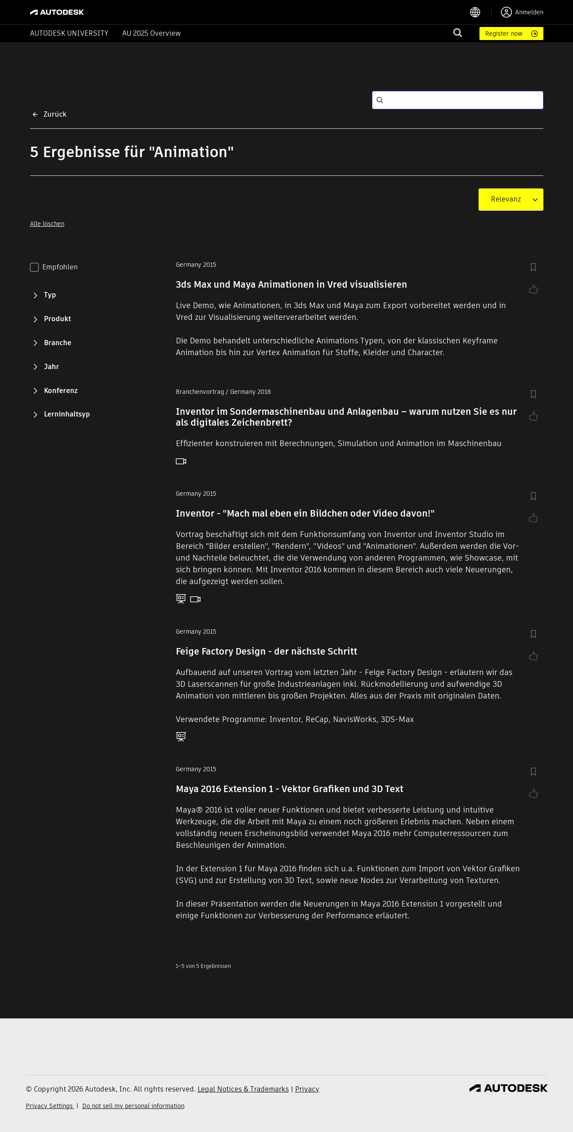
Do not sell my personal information (133, 1106)
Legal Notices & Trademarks (243, 1089)
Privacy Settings (50, 1106)
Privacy (307, 1089)
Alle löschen (47, 223)
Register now (504, 33)
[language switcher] (480, 12)
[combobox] (506, 199)
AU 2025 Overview (151, 33)
